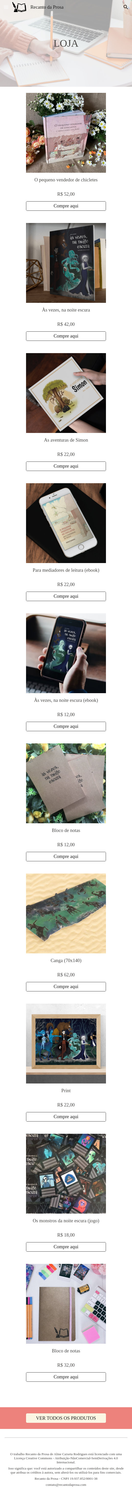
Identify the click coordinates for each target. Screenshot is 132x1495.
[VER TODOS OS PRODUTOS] (66, 1418)
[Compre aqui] (66, 206)
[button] (6, 7)
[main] (66, 43)
